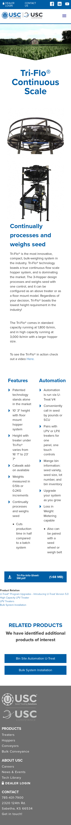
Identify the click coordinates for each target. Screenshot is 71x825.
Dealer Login (8, 4)
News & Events (14, 772)
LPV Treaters (7, 601)
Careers (8, 767)
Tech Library (11, 778)
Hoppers (8, 740)
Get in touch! (12, 814)
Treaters (8, 735)
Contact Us (30, 4)
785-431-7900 (13, 798)
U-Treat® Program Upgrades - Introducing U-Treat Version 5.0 (34, 594)
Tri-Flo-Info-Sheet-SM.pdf (28, 577)
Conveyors (10, 746)
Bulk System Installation (13, 604)
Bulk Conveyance (15, 751)
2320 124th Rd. (14, 803)
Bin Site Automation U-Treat (35, 658)
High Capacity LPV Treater (14, 597)
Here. (30, 359)
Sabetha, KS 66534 (17, 808)
